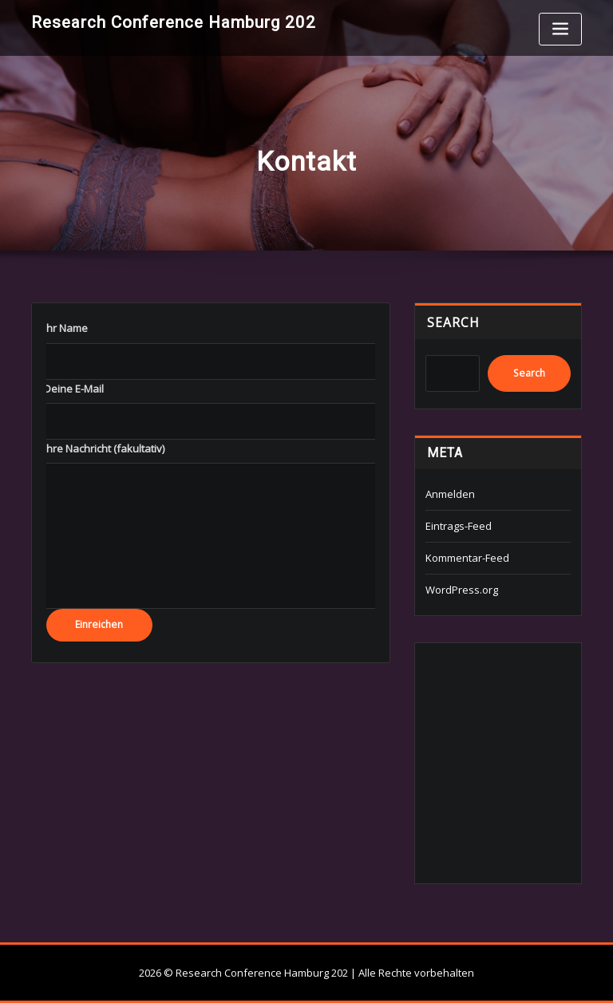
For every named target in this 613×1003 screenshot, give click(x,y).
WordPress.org (461, 589)
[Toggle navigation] (560, 29)
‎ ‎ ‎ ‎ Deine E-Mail (69, 388)
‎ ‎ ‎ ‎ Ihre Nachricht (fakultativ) (99, 448)
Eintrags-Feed (458, 526)
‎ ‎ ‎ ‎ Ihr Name (61, 328)
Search (453, 322)
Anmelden (450, 494)
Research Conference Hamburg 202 (173, 22)
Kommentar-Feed (467, 558)
